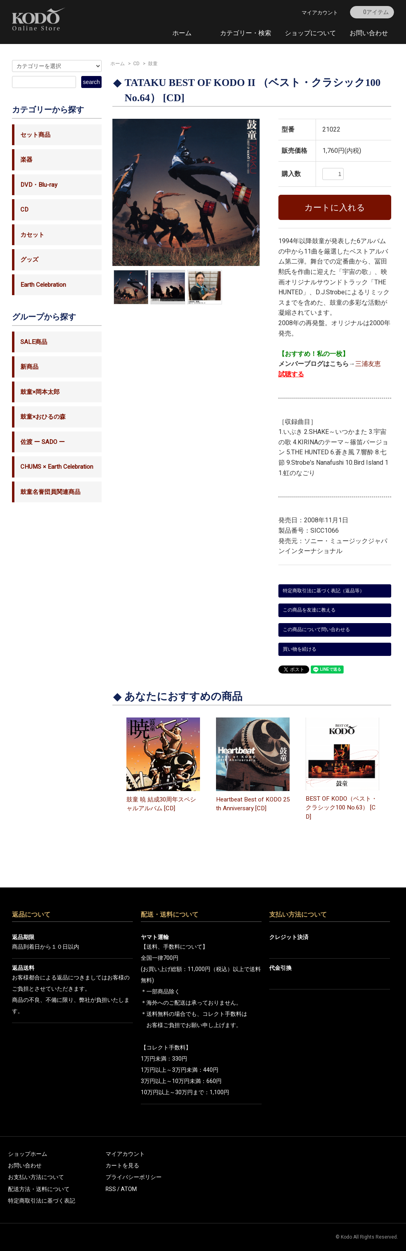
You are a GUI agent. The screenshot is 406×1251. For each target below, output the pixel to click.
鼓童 (153, 63)
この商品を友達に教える (309, 610)
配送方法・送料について (39, 1189)
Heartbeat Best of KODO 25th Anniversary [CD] (253, 804)
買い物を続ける (299, 649)
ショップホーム (27, 1154)
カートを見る (122, 1165)
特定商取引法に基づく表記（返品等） (323, 590)
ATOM (129, 1189)
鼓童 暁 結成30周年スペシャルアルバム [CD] (161, 804)
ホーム (182, 33)
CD (136, 63)
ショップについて (310, 33)
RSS (111, 1189)
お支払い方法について (36, 1177)
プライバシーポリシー (134, 1177)
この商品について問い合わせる (316, 629)
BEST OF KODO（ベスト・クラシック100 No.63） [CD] (341, 807)
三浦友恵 (368, 364)
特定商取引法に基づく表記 (41, 1201)
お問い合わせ (369, 33)
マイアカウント (320, 12)
